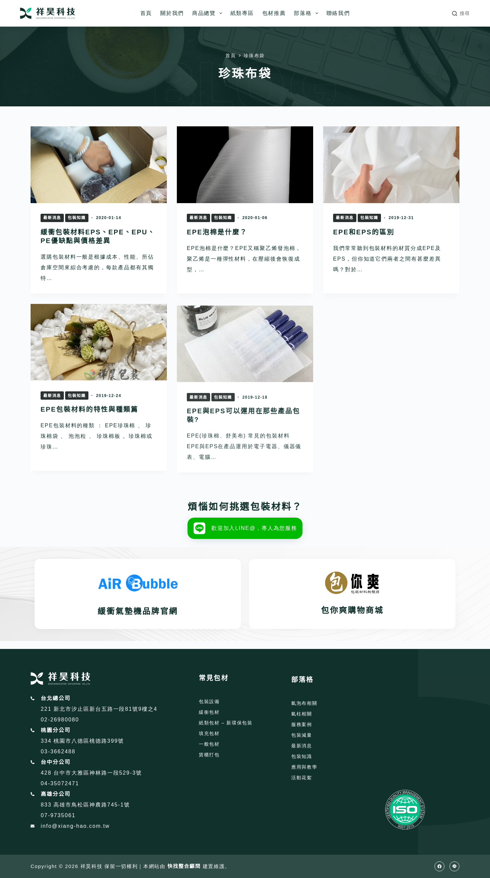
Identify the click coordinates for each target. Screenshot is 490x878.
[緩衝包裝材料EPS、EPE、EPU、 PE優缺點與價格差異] (99, 164)
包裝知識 (77, 217)
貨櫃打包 (209, 754)
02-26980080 (60, 719)
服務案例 (301, 724)
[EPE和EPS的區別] (391, 164)
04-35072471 (60, 783)
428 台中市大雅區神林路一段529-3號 (91, 773)
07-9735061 (58, 815)
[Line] (454, 866)
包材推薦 (274, 13)
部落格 (307, 13)
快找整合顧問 (184, 866)
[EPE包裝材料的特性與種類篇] (99, 356)
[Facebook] (439, 866)
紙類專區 (242, 13)
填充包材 (209, 733)
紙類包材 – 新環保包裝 (226, 722)
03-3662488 (58, 751)
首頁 (146, 13)
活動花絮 (301, 777)
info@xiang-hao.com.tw (75, 826)
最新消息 (52, 217)
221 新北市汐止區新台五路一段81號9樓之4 (99, 709)
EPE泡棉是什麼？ (217, 232)
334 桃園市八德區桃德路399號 (82, 741)
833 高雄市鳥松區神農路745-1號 (85, 805)
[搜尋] (461, 13)
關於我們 (172, 13)
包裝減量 (301, 735)
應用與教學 (304, 767)
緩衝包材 (209, 712)
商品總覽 (208, 13)
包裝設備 (209, 701)
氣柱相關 (301, 713)
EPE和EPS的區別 (363, 232)
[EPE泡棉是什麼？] (245, 164)
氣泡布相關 (304, 703)
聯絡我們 (338, 13)
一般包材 (209, 744)
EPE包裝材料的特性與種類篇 (89, 424)
